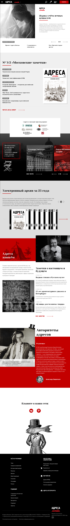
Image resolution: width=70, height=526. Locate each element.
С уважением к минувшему (31, 46)
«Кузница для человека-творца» (50, 313)
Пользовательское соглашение (9, 519)
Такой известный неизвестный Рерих (16, 72)
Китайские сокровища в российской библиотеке (15, 101)
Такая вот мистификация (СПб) (13, 78)
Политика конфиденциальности (26, 519)
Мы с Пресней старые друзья (55, 46)
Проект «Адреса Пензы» (12, 45)
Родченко (40, 348)
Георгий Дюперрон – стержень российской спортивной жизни (17, 85)
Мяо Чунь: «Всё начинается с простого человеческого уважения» (16, 93)
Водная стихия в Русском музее (50, 286)
